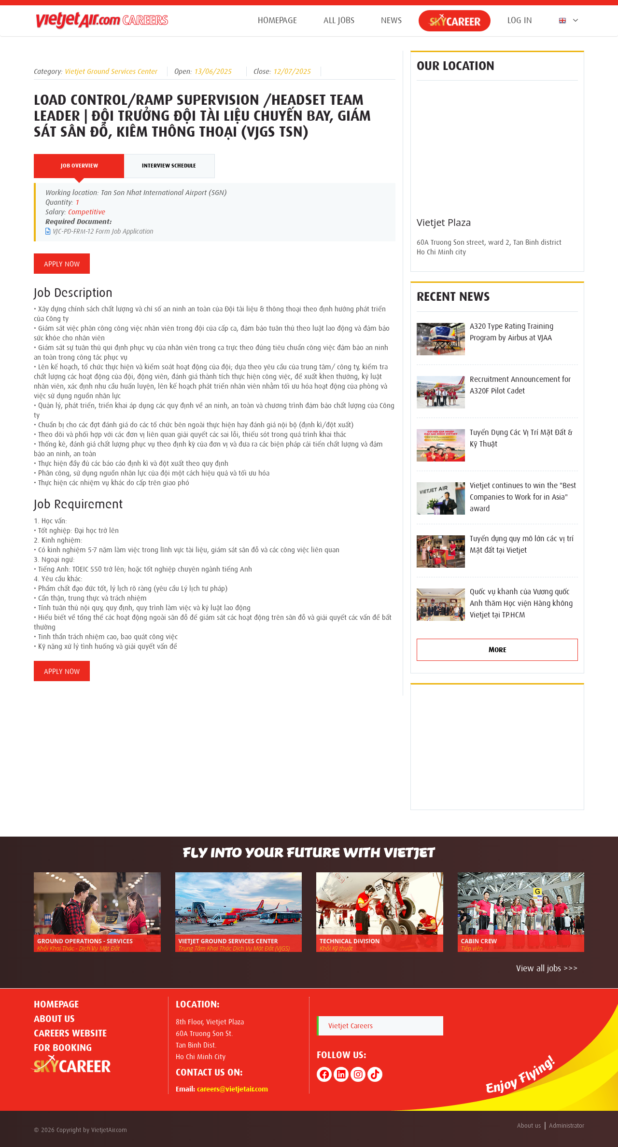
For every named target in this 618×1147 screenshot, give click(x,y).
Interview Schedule (169, 165)
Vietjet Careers (350, 1025)
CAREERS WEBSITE (70, 1033)
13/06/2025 (213, 71)
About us (54, 1018)
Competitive (86, 212)
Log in (519, 20)
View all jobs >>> (547, 968)
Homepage (277, 20)
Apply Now (62, 264)
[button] (566, 20)
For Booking (63, 1047)
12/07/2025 (292, 71)
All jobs (338, 20)
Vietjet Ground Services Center (111, 71)
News (391, 20)
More (497, 649)
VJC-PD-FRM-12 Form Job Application (99, 231)
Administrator (566, 1125)
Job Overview (79, 165)
